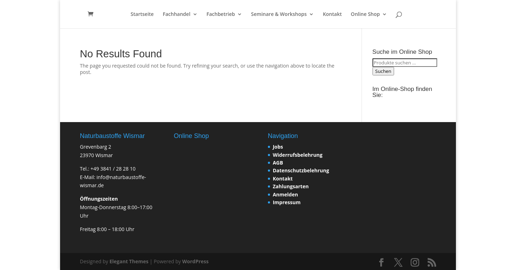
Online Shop (365, 14)
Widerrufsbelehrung (298, 154)
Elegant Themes (129, 261)
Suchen (383, 71)
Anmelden (285, 194)
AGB (278, 162)
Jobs (278, 146)
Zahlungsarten (291, 186)
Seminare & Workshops (278, 14)
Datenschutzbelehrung (301, 170)
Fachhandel (176, 14)
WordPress (195, 261)
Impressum (287, 202)
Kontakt (332, 14)
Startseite (142, 14)
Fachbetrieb (220, 14)
